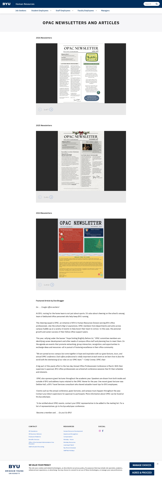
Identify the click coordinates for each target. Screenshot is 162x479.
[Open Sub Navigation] (51, 10)
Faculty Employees (86, 10)
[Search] (152, 4)
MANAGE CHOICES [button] (142, 465)
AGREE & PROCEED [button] (142, 472)
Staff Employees (63, 10)
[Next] (51, 109)
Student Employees (39, 10)
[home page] (6, 4)
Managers (105, 10)
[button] (158, 464)
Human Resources (27, 4)
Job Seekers (20, 10)
